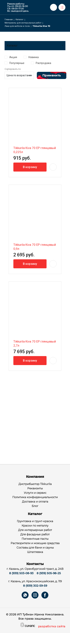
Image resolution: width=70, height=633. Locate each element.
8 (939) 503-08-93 (21, 573)
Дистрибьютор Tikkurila (35, 484)
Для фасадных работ (35, 535)
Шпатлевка (35, 552)
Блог (35, 506)
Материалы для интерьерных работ (23, 23)
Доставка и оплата (35, 502)
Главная (9, 19)
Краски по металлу (35, 526)
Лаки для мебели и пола (17, 26)
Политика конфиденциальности (35, 497)
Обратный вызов (53, 7)
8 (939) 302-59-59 (35, 585)
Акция (13, 57)
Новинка (33, 57)
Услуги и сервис (35, 493)
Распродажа (43, 63)
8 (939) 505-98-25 (49, 573)
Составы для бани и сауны (35, 548)
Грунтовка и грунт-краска (35, 521)
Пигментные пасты (35, 539)
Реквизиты (35, 489)
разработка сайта (51, 627)
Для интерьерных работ (35, 530)
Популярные (16, 63)
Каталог (19, 19)
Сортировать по (13, 69)
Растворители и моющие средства (35, 543)
